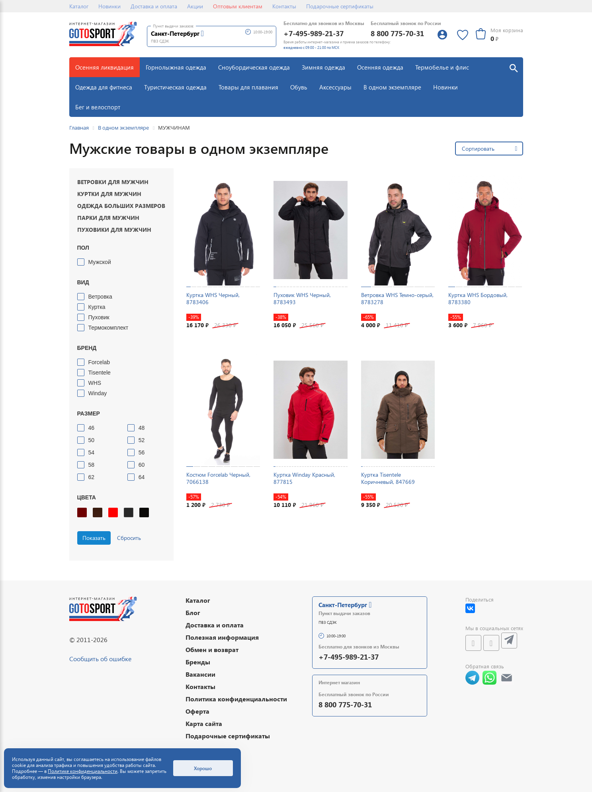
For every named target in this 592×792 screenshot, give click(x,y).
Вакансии (200, 674)
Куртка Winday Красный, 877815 (304, 478)
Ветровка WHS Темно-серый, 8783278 (397, 298)
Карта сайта (204, 723)
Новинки (109, 6)
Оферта (197, 711)
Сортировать (478, 148)
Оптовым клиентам (237, 6)
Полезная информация (222, 637)
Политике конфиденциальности (82, 771)
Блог (193, 612)
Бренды (198, 662)
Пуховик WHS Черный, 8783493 (302, 298)
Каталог (78, 6)
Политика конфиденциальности (236, 699)
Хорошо (203, 768)
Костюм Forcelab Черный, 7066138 (218, 478)
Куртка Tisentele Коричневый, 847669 (388, 478)
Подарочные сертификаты (339, 6)
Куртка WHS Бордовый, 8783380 (478, 298)
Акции (195, 6)
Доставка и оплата (154, 6)
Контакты (284, 6)
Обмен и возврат (212, 649)
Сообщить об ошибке (100, 658)
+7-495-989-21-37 (313, 33)
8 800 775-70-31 (397, 33)
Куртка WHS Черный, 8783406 (213, 298)
